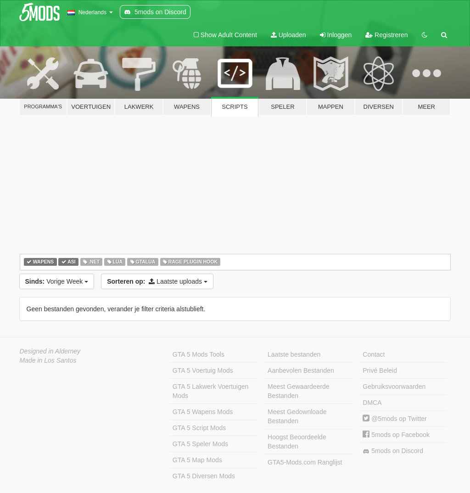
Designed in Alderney (50, 351)
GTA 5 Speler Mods (200, 444)
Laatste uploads (157, 281)
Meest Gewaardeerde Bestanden (299, 391)
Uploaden (288, 35)
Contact (374, 354)
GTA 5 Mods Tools (198, 354)
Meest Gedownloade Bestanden (297, 416)
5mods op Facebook (396, 435)
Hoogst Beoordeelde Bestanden (297, 441)
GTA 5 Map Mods (197, 460)
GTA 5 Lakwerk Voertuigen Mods (211, 391)
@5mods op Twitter (394, 419)
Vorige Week (57, 281)
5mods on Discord (393, 451)
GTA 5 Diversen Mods (204, 476)
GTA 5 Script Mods (199, 427)
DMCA (372, 402)
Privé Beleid (380, 370)
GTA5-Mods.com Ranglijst (305, 462)
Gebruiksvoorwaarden (394, 386)
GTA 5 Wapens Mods (203, 411)
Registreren (386, 35)
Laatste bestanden (294, 354)
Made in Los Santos (48, 360)
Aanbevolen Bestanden (301, 370)
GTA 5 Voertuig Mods (203, 370)
